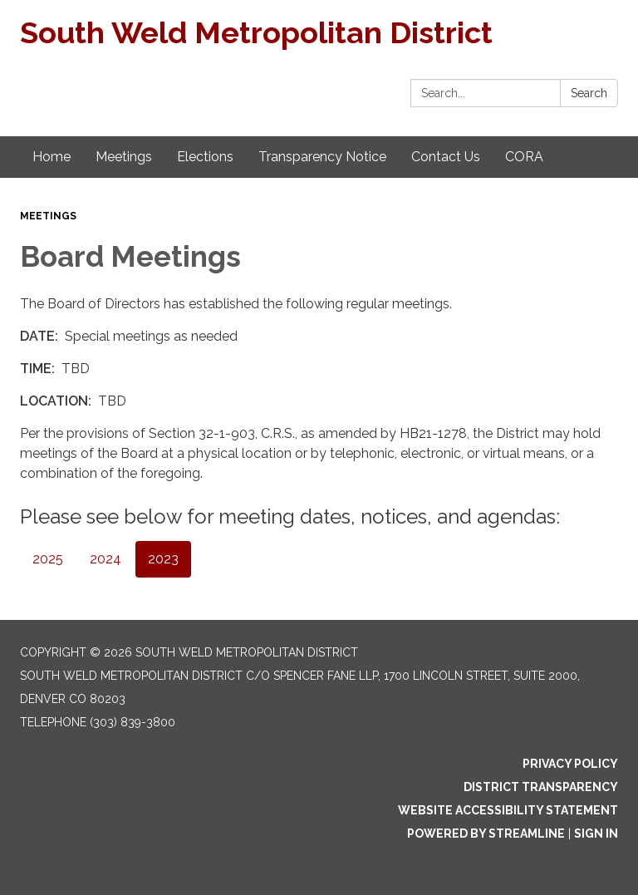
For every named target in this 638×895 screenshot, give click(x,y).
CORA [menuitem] (524, 157)
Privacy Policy (570, 763)
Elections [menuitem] (205, 157)
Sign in (596, 833)
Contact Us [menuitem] (445, 157)
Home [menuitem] (51, 157)
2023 (163, 559)
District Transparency (541, 787)
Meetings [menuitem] (124, 157)
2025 (47, 559)
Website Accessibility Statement (508, 810)
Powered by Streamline (486, 833)
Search (589, 93)
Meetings (48, 216)
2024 (105, 559)
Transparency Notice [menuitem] (322, 157)
